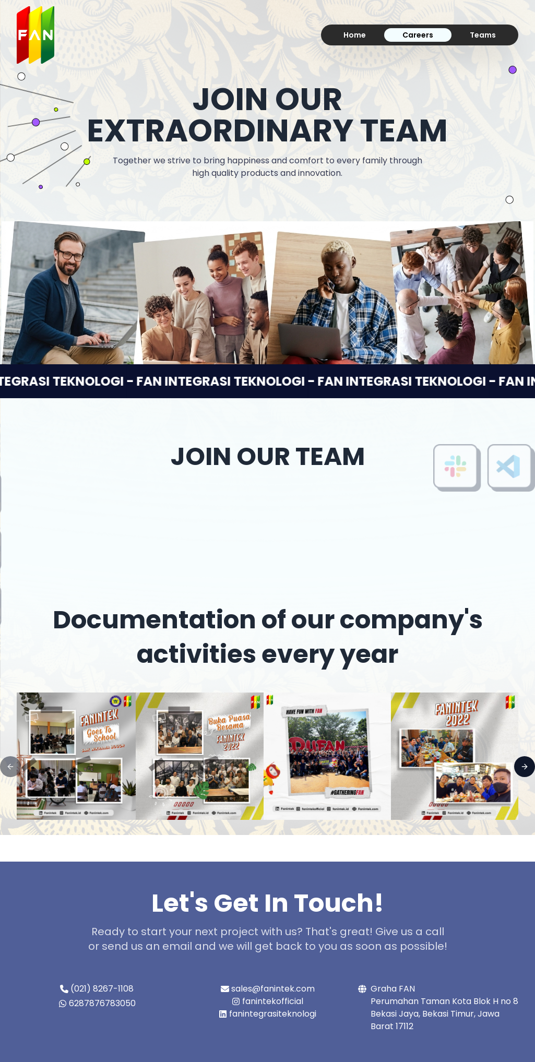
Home (354, 35)
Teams (483, 35)
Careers (417, 35)
